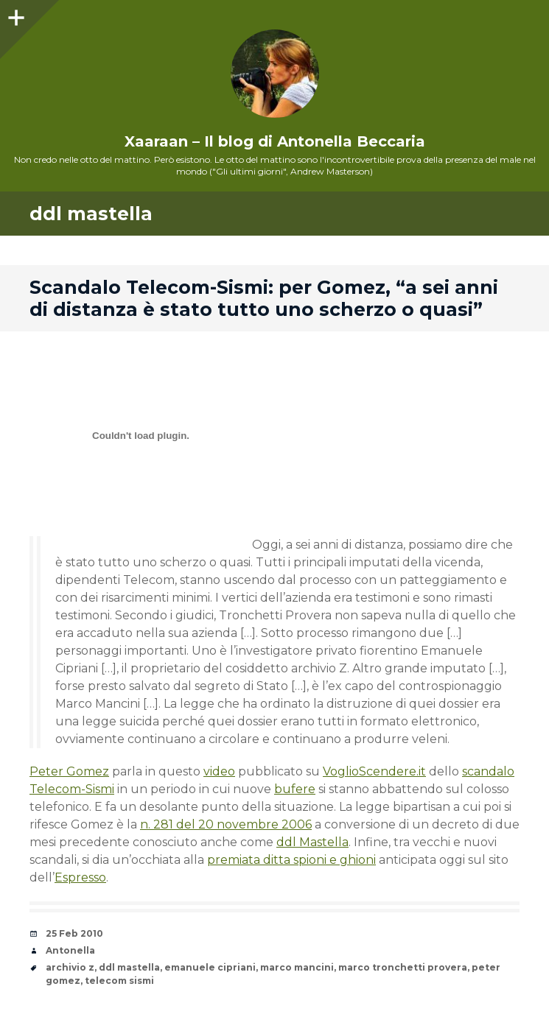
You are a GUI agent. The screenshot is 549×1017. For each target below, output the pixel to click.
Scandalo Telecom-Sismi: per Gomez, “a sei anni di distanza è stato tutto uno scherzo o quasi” (263, 298)
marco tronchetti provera (402, 967)
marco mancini (297, 967)
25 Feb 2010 (74, 933)
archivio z (70, 967)
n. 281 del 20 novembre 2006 (226, 824)
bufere (294, 789)
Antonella (70, 950)
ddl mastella (129, 967)
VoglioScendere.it (374, 771)
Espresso (80, 877)
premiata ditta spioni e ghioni (291, 860)
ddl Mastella (312, 842)
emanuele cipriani (210, 967)
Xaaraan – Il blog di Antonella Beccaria (275, 141)
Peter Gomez (69, 771)
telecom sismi (119, 980)
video (219, 771)
